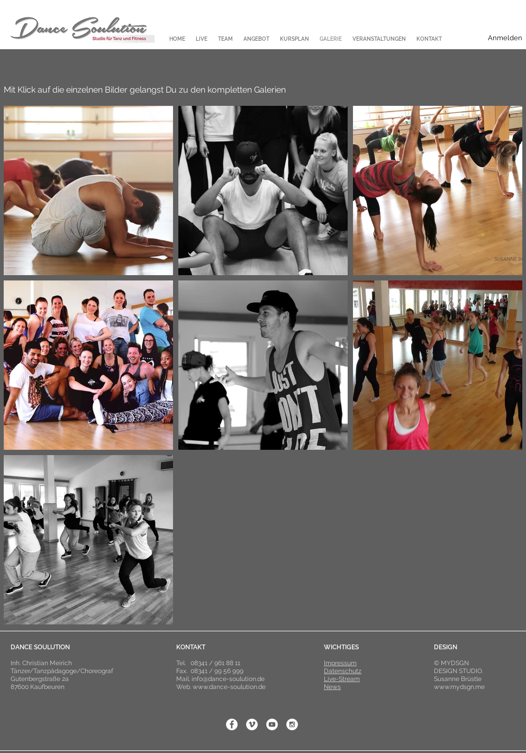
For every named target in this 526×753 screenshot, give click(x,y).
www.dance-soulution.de (229, 687)
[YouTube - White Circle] (272, 724)
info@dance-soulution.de (228, 679)
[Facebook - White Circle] (232, 724)
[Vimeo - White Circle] (252, 724)
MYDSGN (455, 663)
